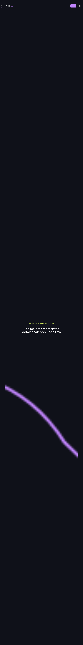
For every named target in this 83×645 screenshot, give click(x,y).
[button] (79, 6)
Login (73, 6)
